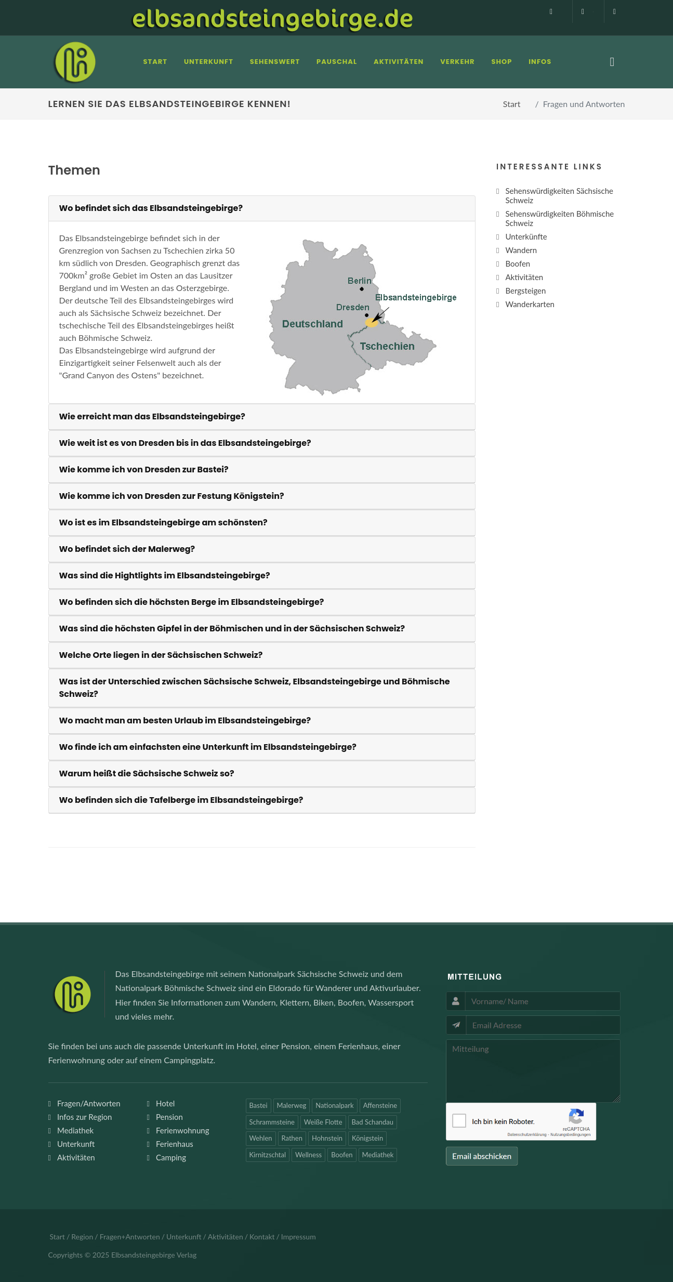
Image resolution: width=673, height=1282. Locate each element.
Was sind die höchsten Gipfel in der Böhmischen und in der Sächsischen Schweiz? (232, 629)
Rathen (292, 1138)
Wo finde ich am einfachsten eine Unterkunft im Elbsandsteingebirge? (208, 747)
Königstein (367, 1138)
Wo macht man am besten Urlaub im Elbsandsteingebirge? (185, 720)
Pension (169, 1116)
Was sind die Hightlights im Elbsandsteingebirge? (164, 575)
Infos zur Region (84, 1116)
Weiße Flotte (323, 1122)
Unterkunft (76, 1143)
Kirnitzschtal (267, 1155)
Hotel (165, 1103)
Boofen (341, 1155)
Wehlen (260, 1138)
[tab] (262, 208)
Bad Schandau (373, 1122)
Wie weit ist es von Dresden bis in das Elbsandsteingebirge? (185, 443)
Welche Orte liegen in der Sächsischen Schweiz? (161, 655)
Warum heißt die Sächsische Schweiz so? (146, 773)
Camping (171, 1157)
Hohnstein (327, 1138)
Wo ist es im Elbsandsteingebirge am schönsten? (163, 522)
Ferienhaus (174, 1143)
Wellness (308, 1155)
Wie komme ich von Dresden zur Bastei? (144, 469)
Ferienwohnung (182, 1130)
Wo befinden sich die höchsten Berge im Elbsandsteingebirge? (191, 602)
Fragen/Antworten (89, 1103)
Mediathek (75, 1130)
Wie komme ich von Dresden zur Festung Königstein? (171, 496)
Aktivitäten (76, 1157)
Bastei (258, 1105)
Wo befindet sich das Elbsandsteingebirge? (151, 208)
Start (512, 104)
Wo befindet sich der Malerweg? (127, 549)
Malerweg (292, 1105)
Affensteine (380, 1105)
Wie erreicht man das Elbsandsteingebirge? (152, 416)
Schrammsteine (272, 1122)
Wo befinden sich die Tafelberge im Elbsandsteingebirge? (181, 800)
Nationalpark (334, 1105)
